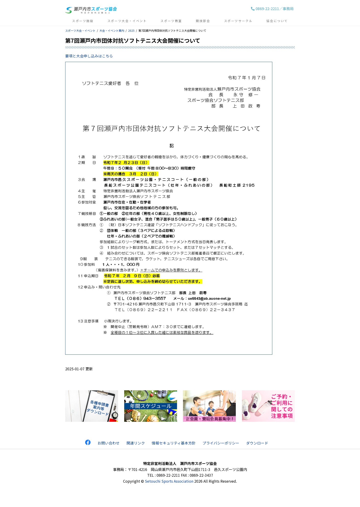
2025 (131, 30)
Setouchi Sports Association (169, 481)
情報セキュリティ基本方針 (174, 443)
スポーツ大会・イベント (80, 30)
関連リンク (136, 443)
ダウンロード (257, 443)
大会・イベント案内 (111, 30)
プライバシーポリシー (220, 443)
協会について (277, 21)
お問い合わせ (109, 443)
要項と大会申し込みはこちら (89, 56)
